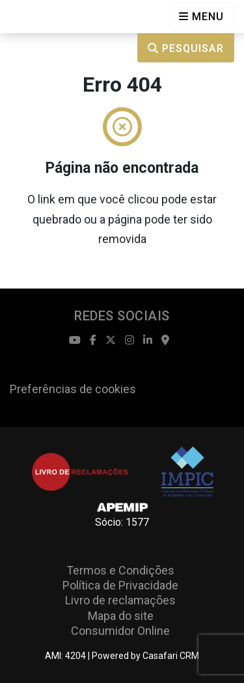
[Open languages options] (201, 16)
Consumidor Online (120, 631)
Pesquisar (186, 48)
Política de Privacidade (120, 585)
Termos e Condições (120, 570)
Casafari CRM (170, 656)
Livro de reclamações (120, 600)
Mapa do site (121, 616)
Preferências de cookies (73, 389)
